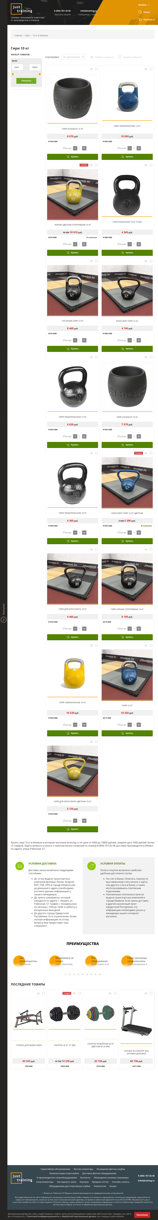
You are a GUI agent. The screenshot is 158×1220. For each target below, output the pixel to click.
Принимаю (142, 1214)
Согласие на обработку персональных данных (92, 1204)
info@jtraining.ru (88, 10)
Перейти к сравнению (104, 57)
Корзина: (149, 20)
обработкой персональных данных (79, 1216)
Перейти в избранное (132, 57)
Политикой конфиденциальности (43, 1216)
